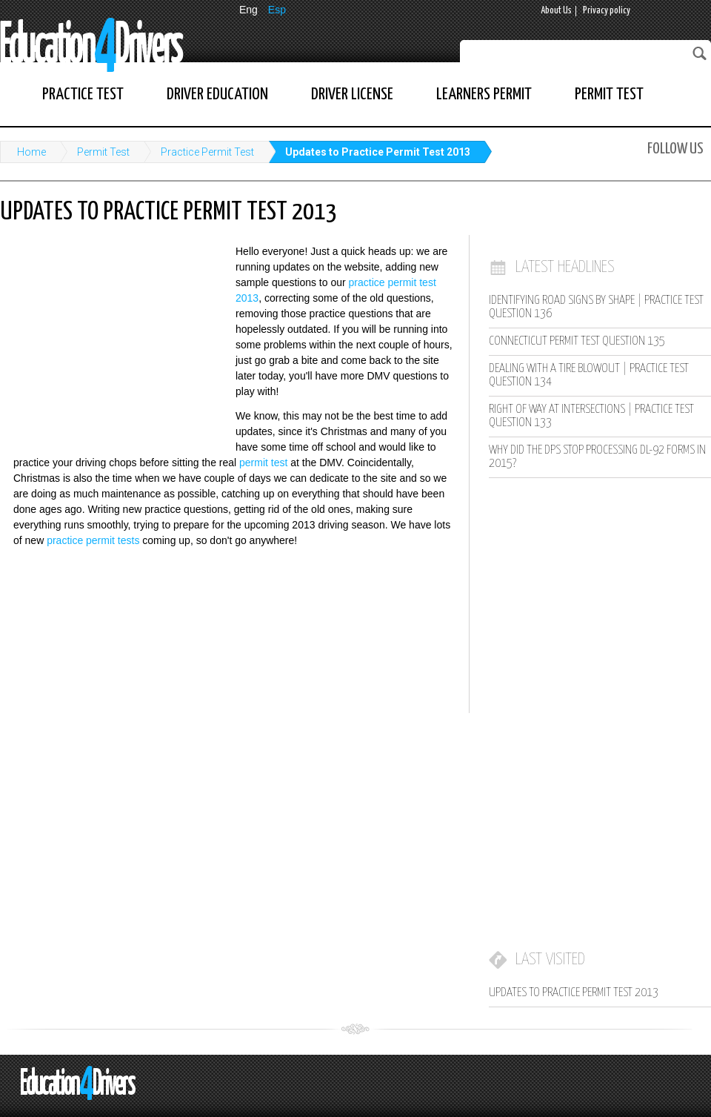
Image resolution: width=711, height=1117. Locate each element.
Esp (277, 10)
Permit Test (609, 94)
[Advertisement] (111, 341)
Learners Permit (484, 94)
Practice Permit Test (207, 152)
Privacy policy (606, 11)
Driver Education (217, 94)
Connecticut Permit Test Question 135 (577, 341)
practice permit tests (93, 540)
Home (31, 152)
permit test (263, 462)
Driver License (352, 94)
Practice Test (83, 94)
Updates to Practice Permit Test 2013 (377, 152)
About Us (556, 11)
